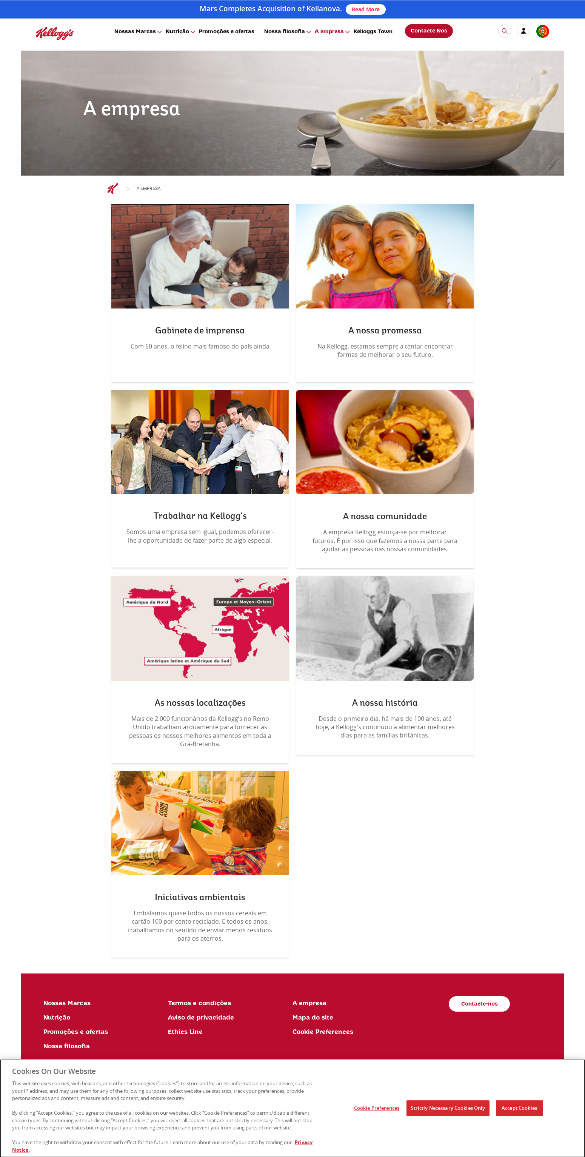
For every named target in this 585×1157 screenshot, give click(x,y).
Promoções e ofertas (226, 31)
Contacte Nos (429, 31)
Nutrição (177, 31)
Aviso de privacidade (201, 1018)
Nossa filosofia (284, 31)
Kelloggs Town (373, 31)
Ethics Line (185, 1032)
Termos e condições (199, 1003)
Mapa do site (312, 1018)
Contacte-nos (479, 1004)
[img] (55, 33)
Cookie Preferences (322, 1032)
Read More (366, 9)
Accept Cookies (519, 1110)
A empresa (329, 31)
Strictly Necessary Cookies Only (448, 1110)
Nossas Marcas (135, 31)
